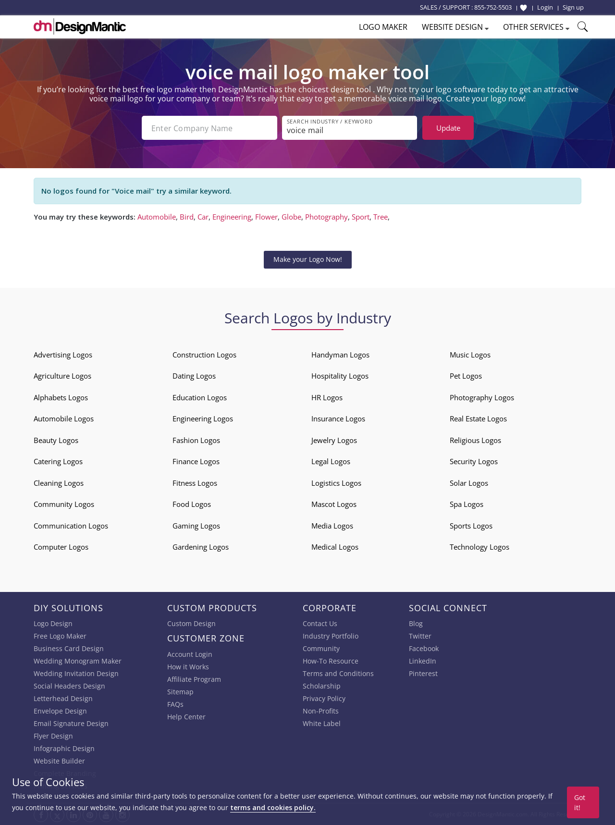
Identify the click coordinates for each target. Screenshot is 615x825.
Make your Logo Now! (307, 259)
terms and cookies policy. (273, 807)
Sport (360, 217)
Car (203, 217)
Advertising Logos (63, 354)
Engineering (231, 217)
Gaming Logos (196, 525)
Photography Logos (482, 397)
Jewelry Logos (334, 440)
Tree (380, 217)
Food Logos (191, 504)
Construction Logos (204, 354)
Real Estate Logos (478, 418)
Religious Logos (475, 440)
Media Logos (332, 525)
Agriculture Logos (62, 376)
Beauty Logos (56, 440)
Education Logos (199, 397)
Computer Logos (61, 547)
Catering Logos (58, 461)
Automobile (156, 217)
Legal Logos (330, 461)
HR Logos (327, 397)
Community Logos (64, 504)
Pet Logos (466, 376)
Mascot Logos (334, 504)
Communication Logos (71, 525)
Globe (291, 217)
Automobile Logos (64, 418)
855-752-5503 (493, 7)
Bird (187, 217)
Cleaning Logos (59, 483)
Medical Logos (334, 547)
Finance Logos (196, 461)
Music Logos (470, 354)
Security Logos (474, 461)
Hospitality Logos (340, 376)
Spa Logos (466, 504)
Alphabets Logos (61, 397)
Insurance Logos (338, 418)
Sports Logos (471, 525)
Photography (326, 217)
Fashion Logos (196, 440)
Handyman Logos (340, 354)
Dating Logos (194, 376)
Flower (266, 217)
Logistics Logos (336, 483)
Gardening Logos (200, 547)
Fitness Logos (194, 483)
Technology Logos (479, 547)
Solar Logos (469, 483)
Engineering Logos (202, 418)
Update (448, 128)
